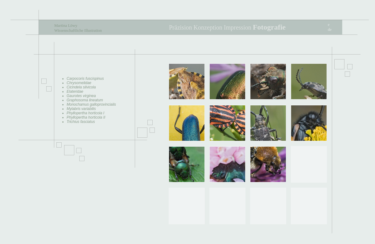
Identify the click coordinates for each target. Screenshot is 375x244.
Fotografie (269, 27)
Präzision (180, 27)
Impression (237, 27)
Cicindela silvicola (81, 87)
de (330, 29)
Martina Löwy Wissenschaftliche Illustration (78, 28)
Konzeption (207, 27)
